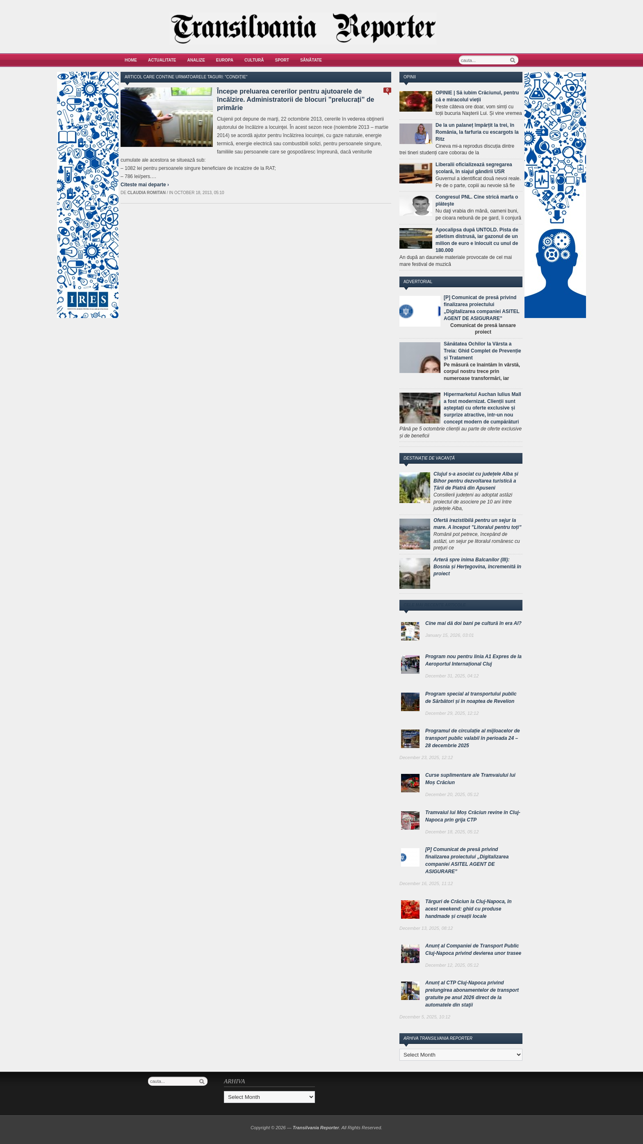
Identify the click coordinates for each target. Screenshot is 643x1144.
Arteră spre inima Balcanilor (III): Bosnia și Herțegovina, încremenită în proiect (477, 567)
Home (131, 60)
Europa (224, 60)
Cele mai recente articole (435, 605)
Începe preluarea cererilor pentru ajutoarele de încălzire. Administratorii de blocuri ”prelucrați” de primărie (295, 99)
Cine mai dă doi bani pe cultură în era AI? (473, 623)
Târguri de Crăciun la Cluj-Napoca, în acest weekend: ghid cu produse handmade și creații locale (468, 909)
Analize (196, 60)
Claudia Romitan (147, 192)
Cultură (254, 60)
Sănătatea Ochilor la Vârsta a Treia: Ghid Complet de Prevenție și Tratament (482, 351)
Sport (282, 60)
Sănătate (311, 60)
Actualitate (162, 60)
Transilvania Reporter (316, 1127)
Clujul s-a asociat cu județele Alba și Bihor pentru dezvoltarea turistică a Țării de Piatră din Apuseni (475, 481)
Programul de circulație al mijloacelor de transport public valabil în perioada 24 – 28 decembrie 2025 (472, 738)
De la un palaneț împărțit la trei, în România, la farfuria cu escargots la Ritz (477, 132)
